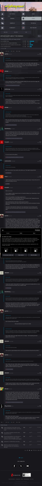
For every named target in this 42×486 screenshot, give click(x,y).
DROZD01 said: (8, 261)
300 (8, 52)
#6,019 (39, 392)
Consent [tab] (7, 233)
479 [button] (24, 45)
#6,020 (39, 409)
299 (6, 52)
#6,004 (39, 110)
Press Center (31, 479)
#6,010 (39, 218)
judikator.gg (7, 90)
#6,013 (39, 275)
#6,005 (39, 131)
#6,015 (39, 313)
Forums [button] (2, 0)
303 (13, 52)
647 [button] (24, 41)
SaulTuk (7, 55)
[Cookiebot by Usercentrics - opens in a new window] (35, 230)
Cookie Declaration (26, 479)
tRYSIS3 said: (8, 94)
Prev (1, 52)
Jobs (11, 0)
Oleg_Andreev (8, 409)
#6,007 (39, 163)
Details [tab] (21, 233)
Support (18, 0)
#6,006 (39, 144)
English (21, 457)
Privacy (22, 479)
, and (13, 86)
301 (9, 52)
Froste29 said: (8, 167)
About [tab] (34, 233)
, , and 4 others (15, 140)
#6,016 (39, 343)
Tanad (6, 178)
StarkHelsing (8, 131)
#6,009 (39, 190)
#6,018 (39, 375)
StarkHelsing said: (8, 148)
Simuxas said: (8, 59)
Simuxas (7, 392)
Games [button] (7, 0)
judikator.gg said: (8, 76)
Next (19, 52)
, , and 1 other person (15, 159)
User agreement (18, 479)
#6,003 (39, 90)
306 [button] (24, 47)
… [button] (4, 52)
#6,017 (39, 357)
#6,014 (39, 294)
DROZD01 (7, 275)
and (12, 127)
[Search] (39, 36)
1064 (17, 52)
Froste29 (7, 144)
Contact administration (12, 479)
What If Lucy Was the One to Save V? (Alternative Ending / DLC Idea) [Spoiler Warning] (11, 450)
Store (14, 0)
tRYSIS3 (7, 72)
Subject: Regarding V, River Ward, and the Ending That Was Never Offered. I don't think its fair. (13, 432)
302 (11, 52)
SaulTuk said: (8, 279)
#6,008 (39, 179)
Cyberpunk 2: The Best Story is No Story (12, 446)
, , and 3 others (15, 405)
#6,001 (39, 55)
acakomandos (8, 163)
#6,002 (39, 72)
